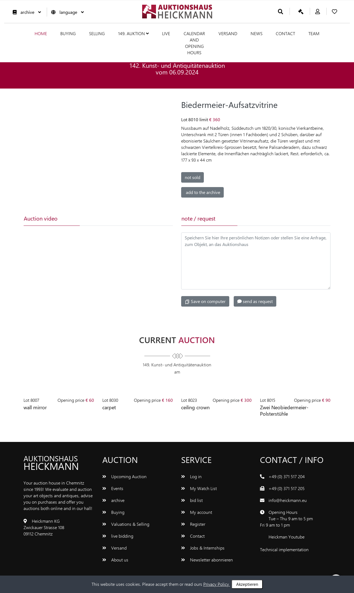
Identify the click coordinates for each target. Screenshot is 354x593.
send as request (255, 301)
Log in (191, 476)
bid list (192, 500)
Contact (285, 33)
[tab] (107, 218)
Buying (68, 33)
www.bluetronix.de (277, 555)
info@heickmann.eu (288, 500)
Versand (227, 33)
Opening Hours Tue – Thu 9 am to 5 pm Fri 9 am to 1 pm (286, 518)
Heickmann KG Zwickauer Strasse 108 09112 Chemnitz (44, 526)
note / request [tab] (198, 218)
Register (193, 523)
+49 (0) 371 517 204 (287, 476)
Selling (97, 33)
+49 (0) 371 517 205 (286, 488)
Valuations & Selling (125, 523)
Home (41, 33)
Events (112, 488)
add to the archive (202, 192)
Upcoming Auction (124, 476)
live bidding (117, 535)
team (313, 33)
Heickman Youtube (286, 536)
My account (196, 511)
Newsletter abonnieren (207, 559)
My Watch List (199, 488)
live (166, 33)
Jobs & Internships (203, 547)
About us (115, 559)
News (256, 33)
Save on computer (205, 301)
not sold (192, 177)
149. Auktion (133, 33)
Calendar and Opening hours (194, 42)
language (66, 12)
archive (25, 12)
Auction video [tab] (41, 218)
